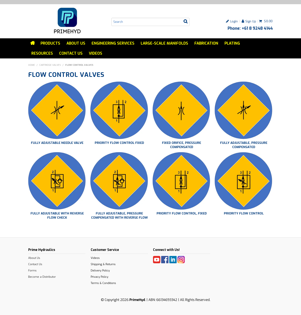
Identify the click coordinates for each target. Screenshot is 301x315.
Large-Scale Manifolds (164, 43)
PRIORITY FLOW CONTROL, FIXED (182, 213)
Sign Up (250, 21)
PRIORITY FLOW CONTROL (244, 213)
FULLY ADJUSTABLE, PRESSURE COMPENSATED (243, 145)
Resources (42, 53)
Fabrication (206, 43)
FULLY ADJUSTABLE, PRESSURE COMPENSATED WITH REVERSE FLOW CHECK (119, 217)
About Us (75, 43)
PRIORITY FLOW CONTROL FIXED (119, 143)
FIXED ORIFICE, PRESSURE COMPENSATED (181, 145)
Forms (32, 270)
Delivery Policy (100, 270)
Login (234, 21)
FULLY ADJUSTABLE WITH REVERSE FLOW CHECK (57, 215)
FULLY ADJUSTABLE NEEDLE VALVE (57, 143)
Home (32, 43)
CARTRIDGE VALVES (50, 65)
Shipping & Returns (103, 264)
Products (50, 43)
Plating (232, 43)
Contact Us (71, 53)
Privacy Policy (99, 277)
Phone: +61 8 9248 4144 (250, 28)
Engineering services (113, 43)
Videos (95, 53)
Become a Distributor (42, 277)
